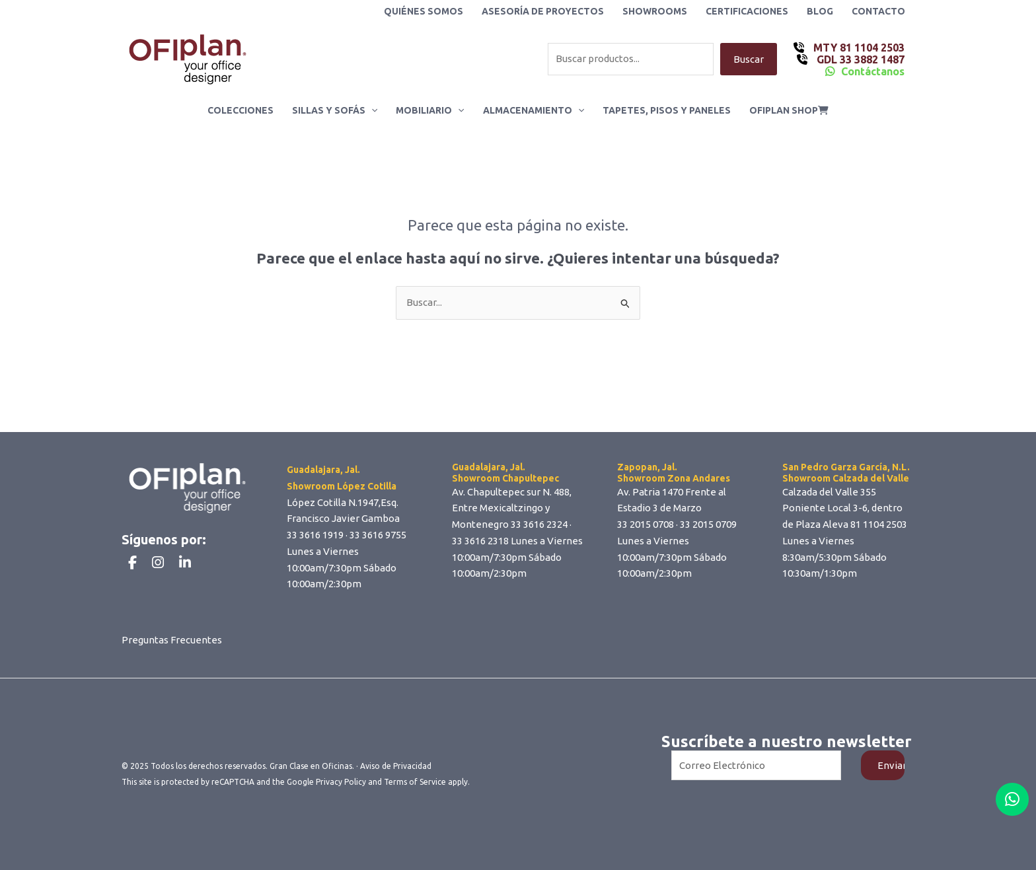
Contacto (878, 11)
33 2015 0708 (645, 524)
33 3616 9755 (378, 534)
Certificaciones (747, 11)
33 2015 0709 (708, 524)
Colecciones (240, 110)
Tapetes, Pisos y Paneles (667, 110)
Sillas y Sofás (334, 110)
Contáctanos (873, 71)
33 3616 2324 (539, 524)
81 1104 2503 (878, 524)
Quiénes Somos (423, 11)
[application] (371, 110)
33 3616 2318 (480, 540)
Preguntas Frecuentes (172, 639)
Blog (820, 11)
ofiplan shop (789, 110)
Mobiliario (430, 110)
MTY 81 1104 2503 (858, 48)
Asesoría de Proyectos (543, 11)
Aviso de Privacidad (395, 766)
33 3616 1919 (315, 534)
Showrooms (654, 11)
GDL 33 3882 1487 (859, 59)
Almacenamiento (533, 110)
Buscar (748, 59)
